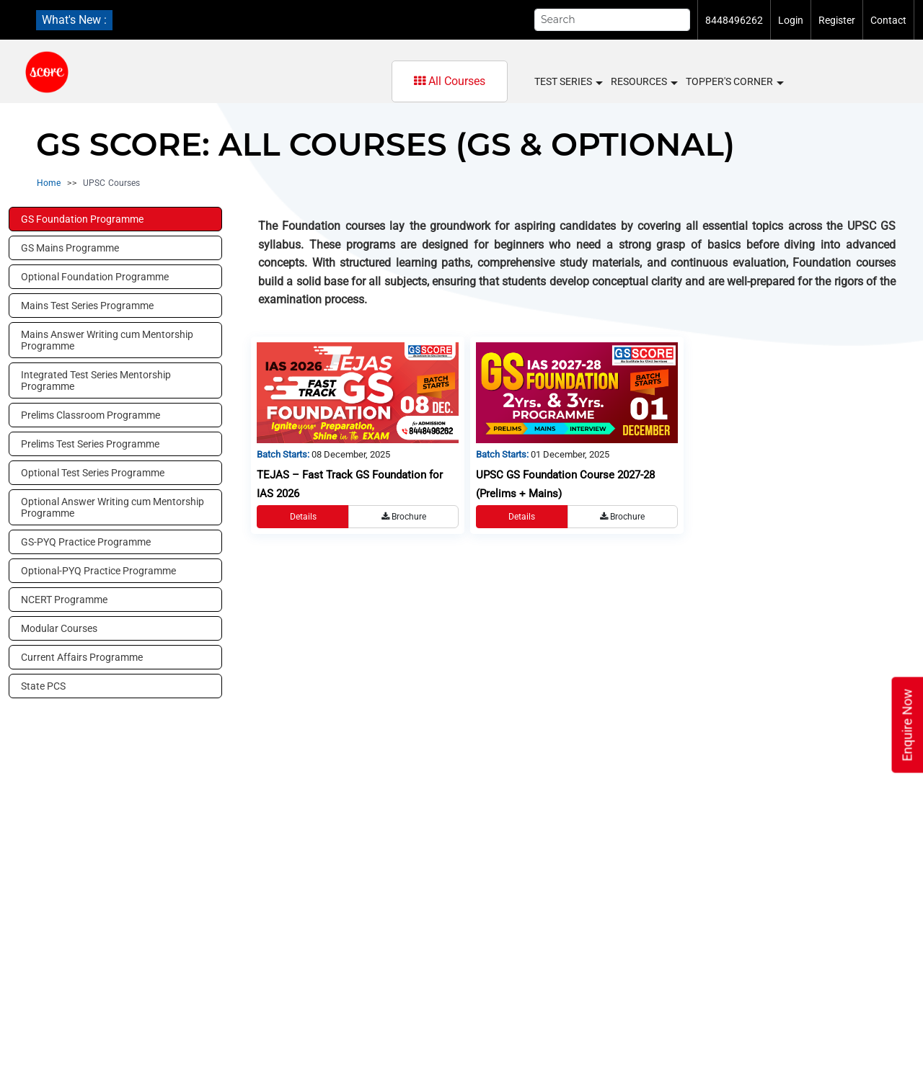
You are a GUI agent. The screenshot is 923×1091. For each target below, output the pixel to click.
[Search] (612, 20)
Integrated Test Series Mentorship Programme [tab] (96, 380)
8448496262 (734, 20)
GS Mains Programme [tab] (70, 248)
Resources (643, 82)
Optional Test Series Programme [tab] (92, 472)
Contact (888, 20)
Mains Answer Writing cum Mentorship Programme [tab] (107, 340)
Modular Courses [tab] (59, 628)
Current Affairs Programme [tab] (82, 657)
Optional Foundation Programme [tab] (95, 276)
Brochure (403, 517)
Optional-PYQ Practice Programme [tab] (98, 570)
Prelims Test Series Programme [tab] (90, 444)
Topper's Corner (734, 82)
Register (836, 20)
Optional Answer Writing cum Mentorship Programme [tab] (112, 507)
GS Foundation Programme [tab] (82, 219)
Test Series (567, 82)
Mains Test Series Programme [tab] (87, 305)
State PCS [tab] (43, 686)
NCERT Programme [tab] (64, 599)
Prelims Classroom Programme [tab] (90, 415)
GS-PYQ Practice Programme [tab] (86, 542)
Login (790, 20)
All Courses (449, 81)
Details (303, 517)
